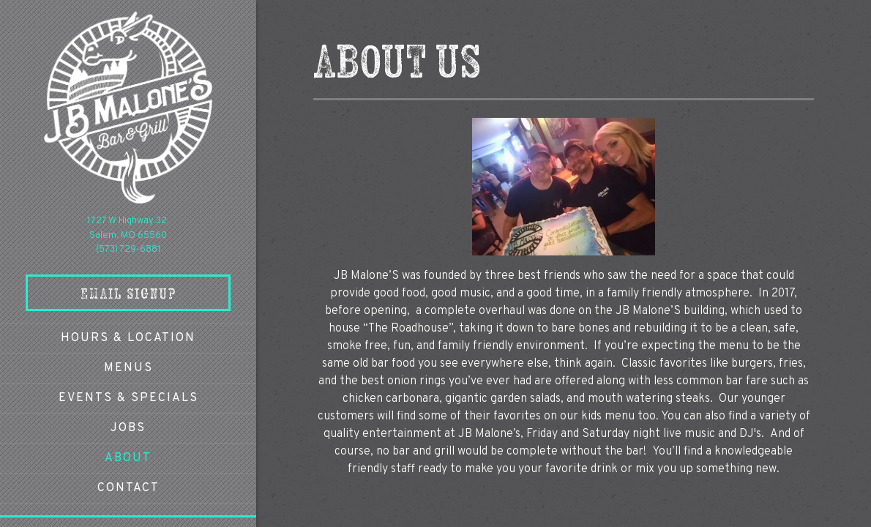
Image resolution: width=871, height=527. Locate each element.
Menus (128, 368)
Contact (128, 488)
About (128, 458)
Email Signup (128, 293)
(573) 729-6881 (128, 249)
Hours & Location (128, 338)
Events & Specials (128, 398)
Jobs (128, 428)
